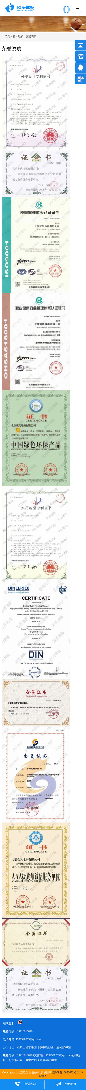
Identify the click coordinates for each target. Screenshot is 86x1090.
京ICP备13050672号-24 (66, 1072)
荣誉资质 (31, 36)
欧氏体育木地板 (14, 36)
